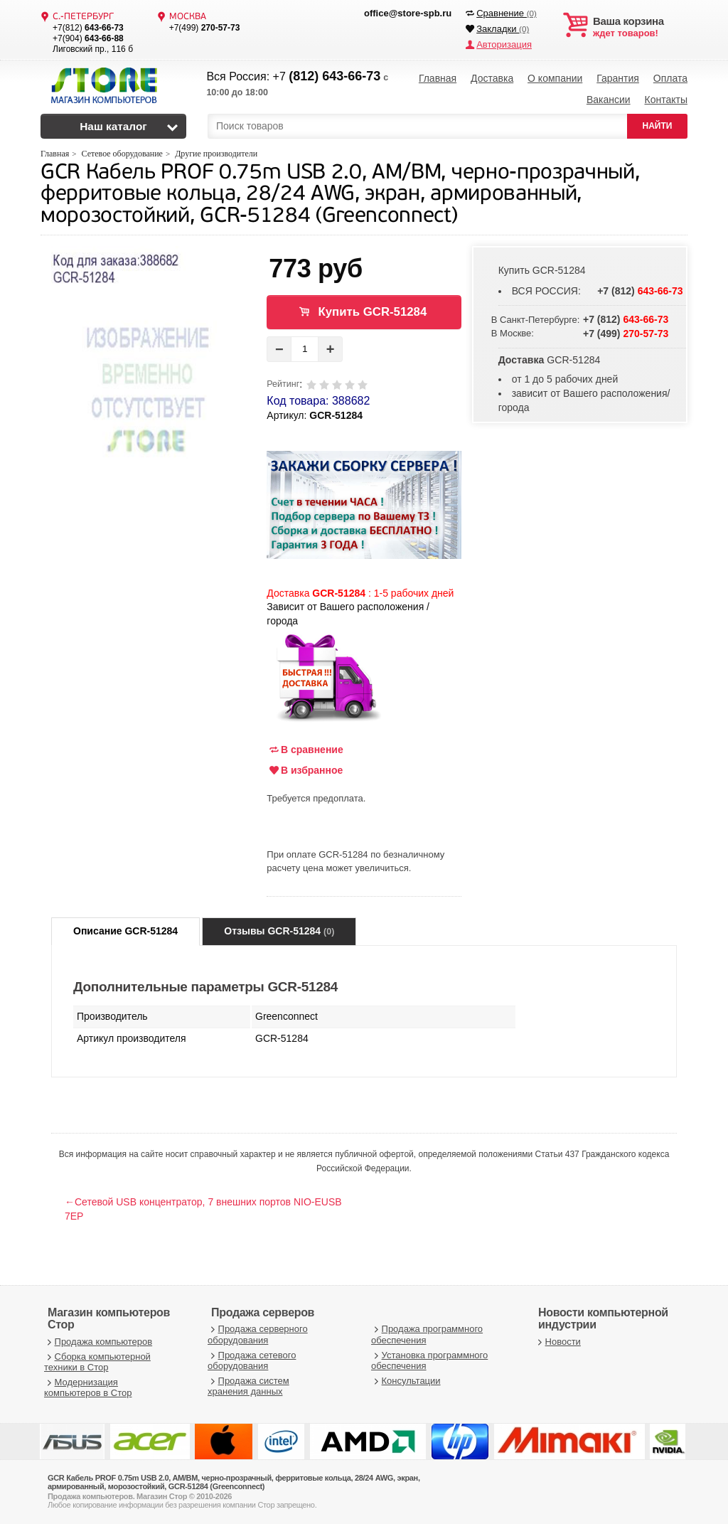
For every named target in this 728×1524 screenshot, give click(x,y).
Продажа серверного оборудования (258, 1334)
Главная (437, 78)
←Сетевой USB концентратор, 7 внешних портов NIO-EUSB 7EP (203, 1209)
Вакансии (609, 99)
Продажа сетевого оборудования (252, 1361)
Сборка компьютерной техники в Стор (97, 1362)
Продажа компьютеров (98, 1341)
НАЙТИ (658, 126)
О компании (555, 78)
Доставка (492, 78)
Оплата (670, 78)
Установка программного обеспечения (429, 1361)
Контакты (665, 99)
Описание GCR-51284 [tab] (125, 931)
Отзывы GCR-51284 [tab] (279, 931)
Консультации (406, 1380)
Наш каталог (113, 126)
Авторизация (504, 44)
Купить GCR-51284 (372, 312)
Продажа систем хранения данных (248, 1386)
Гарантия (617, 78)
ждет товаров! (640, 27)
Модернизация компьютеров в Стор (88, 1388)
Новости (558, 1341)
